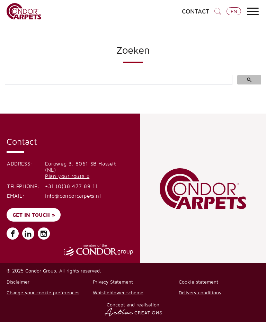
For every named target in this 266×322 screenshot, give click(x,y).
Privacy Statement (113, 282)
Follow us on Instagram (43, 233)
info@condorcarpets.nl (73, 196)
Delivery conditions (200, 292)
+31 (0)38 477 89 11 (71, 186)
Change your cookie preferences (43, 292)
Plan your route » (67, 176)
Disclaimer (18, 282)
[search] (118, 80)
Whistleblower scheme (118, 292)
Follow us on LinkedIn (28, 233)
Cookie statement (198, 282)
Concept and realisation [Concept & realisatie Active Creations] (133, 309)
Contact (195, 11)
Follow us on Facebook (12, 233)
